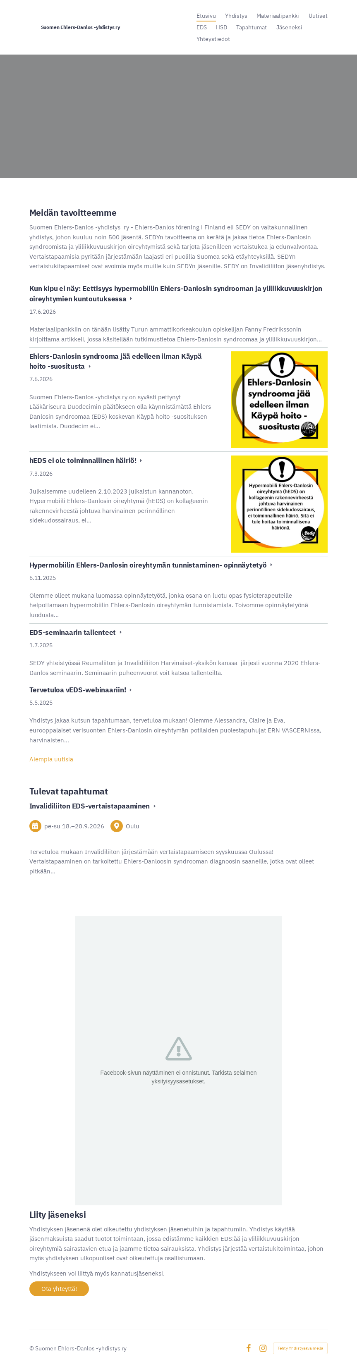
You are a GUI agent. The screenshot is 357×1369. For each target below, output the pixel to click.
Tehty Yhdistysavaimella (300, 1348)
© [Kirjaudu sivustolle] (32, 1348)
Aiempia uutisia (51, 759)
